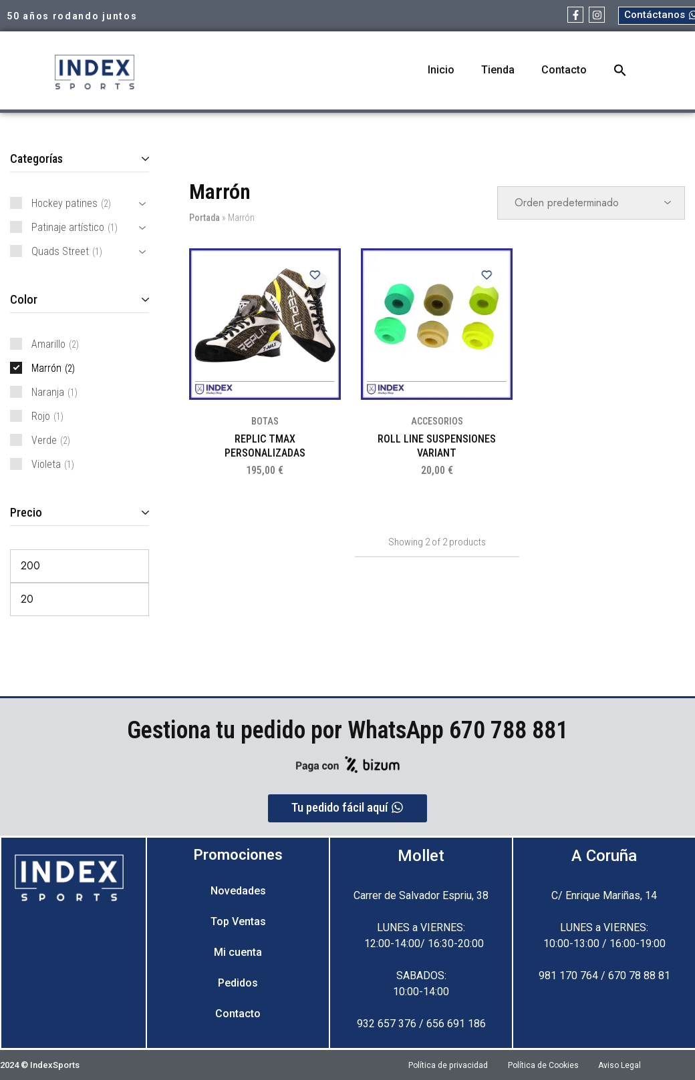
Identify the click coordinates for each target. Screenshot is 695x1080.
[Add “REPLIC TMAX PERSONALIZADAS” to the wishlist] (314, 275)
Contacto (564, 69)
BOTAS (265, 421)
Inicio (441, 69)
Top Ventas (238, 921)
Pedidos (238, 983)
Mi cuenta (238, 952)
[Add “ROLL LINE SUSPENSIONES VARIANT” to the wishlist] (485, 275)
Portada (204, 217)
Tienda (498, 69)
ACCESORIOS (437, 421)
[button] (620, 70)
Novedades (238, 890)
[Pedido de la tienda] (591, 203)
